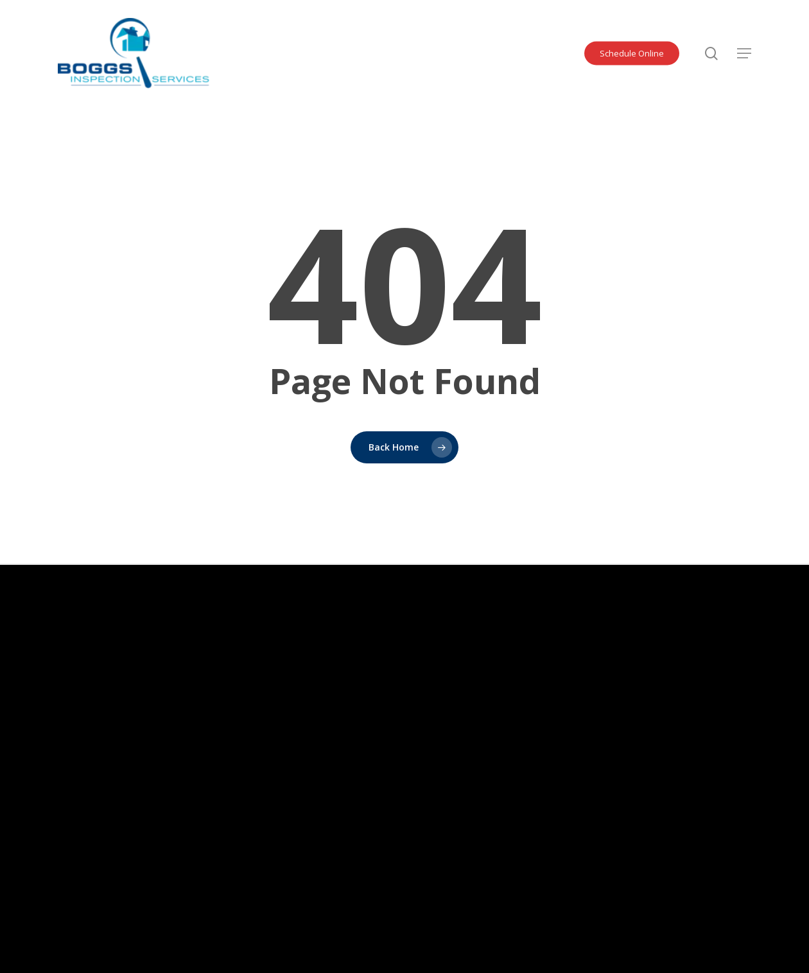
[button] (744, 53)
